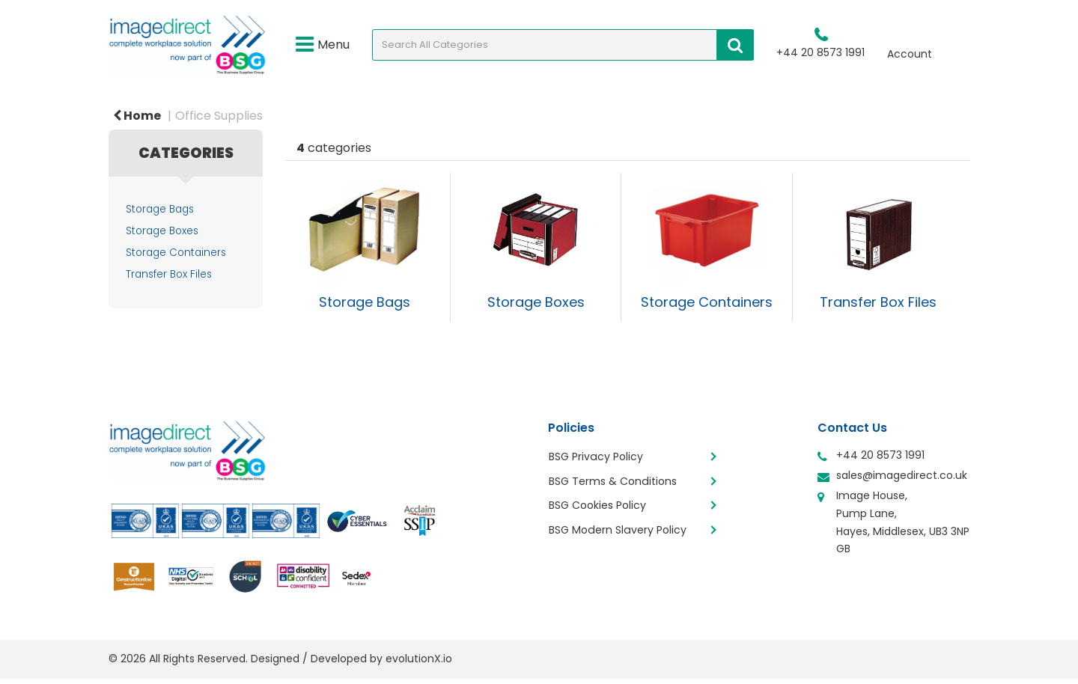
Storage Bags (160, 209)
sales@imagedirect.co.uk (901, 475)
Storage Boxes (162, 231)
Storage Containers (176, 252)
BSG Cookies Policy (598, 503)
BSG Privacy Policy (596, 456)
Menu (323, 44)
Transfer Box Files (169, 274)
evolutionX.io (419, 658)
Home (137, 115)
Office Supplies (219, 115)
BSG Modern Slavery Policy (617, 526)
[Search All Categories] (563, 45)
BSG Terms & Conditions (613, 480)
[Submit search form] (735, 45)
